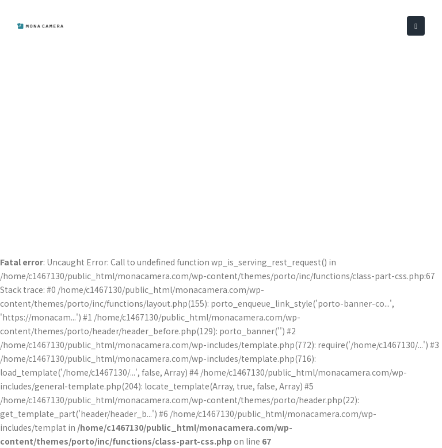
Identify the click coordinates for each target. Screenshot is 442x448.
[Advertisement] (221, 137)
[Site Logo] (40, 26)
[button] (416, 26)
